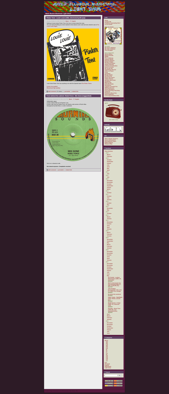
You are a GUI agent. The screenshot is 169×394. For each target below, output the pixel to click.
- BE (106, 343)
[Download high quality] (53, 88)
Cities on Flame (109, 71)
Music (67, 21)
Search (107, 372)
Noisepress (108, 85)
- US (106, 357)
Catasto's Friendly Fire (111, 86)
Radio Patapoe (109, 142)
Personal (107, 363)
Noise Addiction (109, 94)
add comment (51, 91)
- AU (106, 341)
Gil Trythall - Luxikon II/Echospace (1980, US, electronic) (114, 279)
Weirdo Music (108, 54)
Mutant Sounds (109, 55)
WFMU (106, 56)
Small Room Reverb (110, 69)
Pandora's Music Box (111, 93)
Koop (106, 72)
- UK (106, 356)
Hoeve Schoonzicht (110, 140)
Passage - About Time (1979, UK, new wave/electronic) (114, 310)
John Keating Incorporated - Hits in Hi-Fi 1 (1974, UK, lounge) (115, 290)
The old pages (109, 50)
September (110, 161)
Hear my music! (109, 27)
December (110, 180)
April (108, 170)
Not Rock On (108, 76)
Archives (107, 148)
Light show (108, 367)
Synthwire (107, 81)
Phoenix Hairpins (109, 60)
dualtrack (107, 91)
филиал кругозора (110, 80)
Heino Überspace (109, 89)
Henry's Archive (109, 67)
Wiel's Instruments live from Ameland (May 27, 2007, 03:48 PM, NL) (114, 284)
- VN (106, 358)
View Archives (109, 151)
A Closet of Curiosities (111, 65)
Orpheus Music (109, 59)
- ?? (70, 21)
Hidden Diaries (109, 78)
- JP (106, 353)
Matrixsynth (108, 82)
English (74, 21)
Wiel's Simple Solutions (111, 138)
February (109, 156)
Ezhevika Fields (109, 84)
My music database (110, 47)
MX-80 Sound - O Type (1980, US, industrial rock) (114, 304)
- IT (106, 352)
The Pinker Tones (87, 83)
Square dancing (109, 64)
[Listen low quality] (52, 86)
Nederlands (108, 366)
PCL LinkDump (109, 58)
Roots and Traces (110, 77)
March (108, 154)
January (109, 199)
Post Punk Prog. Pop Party (112, 90)
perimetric (107, 73)
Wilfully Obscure (109, 88)
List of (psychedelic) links (112, 95)
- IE (106, 349)
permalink (67, 91)
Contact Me (108, 21)
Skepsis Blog (108, 143)
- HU (106, 348)
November (110, 182)
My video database (110, 49)
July (108, 165)
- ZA (106, 360)
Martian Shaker (109, 62)
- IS (106, 351)
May (108, 168)
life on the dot (109, 68)
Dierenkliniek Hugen (110, 141)
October (109, 159)
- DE (106, 345)
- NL (106, 354)
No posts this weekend (114, 294)
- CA (106, 344)
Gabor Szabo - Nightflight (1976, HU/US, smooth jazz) (115, 299)
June (108, 166)
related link (75, 91)
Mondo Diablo (109, 75)
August (109, 163)
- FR (106, 347)
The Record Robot (110, 63)
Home (106, 20)
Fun (106, 362)
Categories (108, 337)
